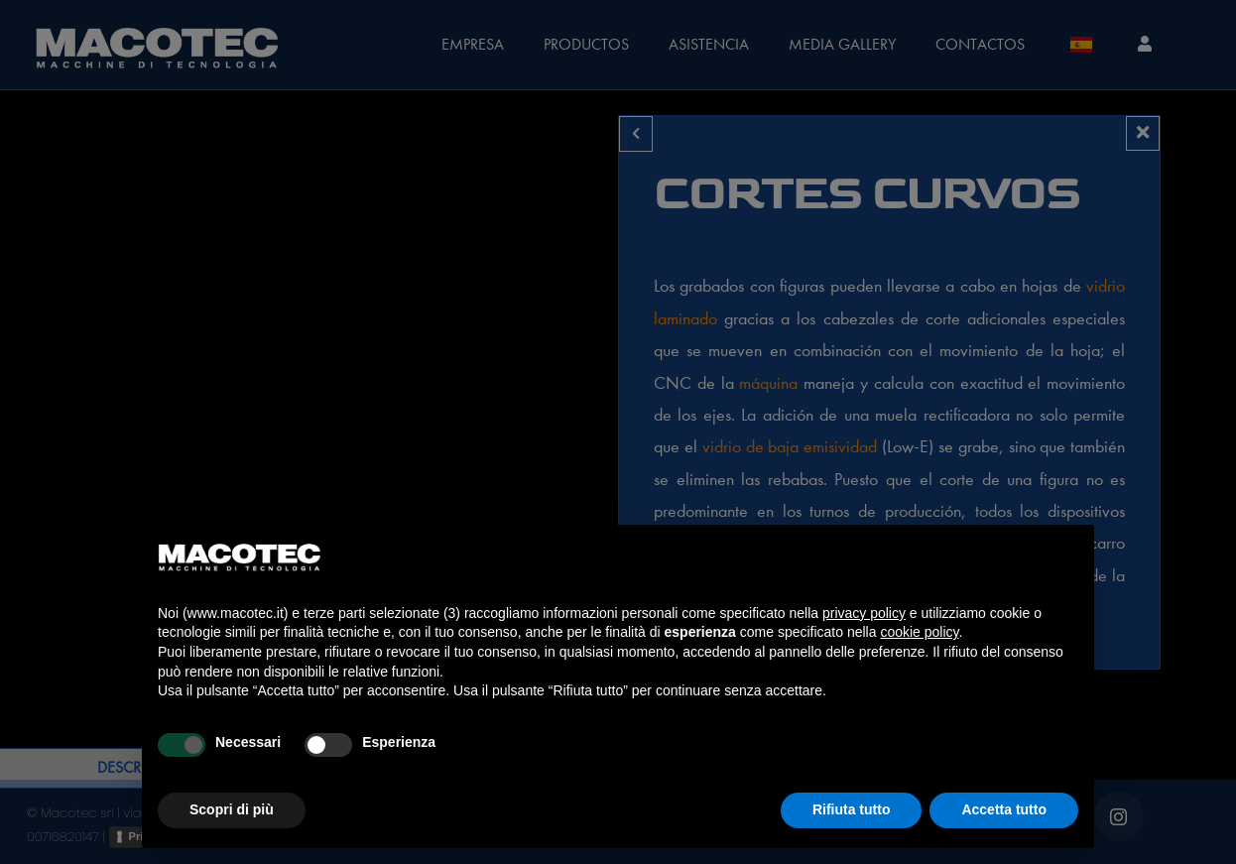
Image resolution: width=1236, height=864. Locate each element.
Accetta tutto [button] (1004, 809)
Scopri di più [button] (231, 809)
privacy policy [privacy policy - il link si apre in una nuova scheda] (864, 613)
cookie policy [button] (919, 632)
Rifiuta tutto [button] (851, 809)
